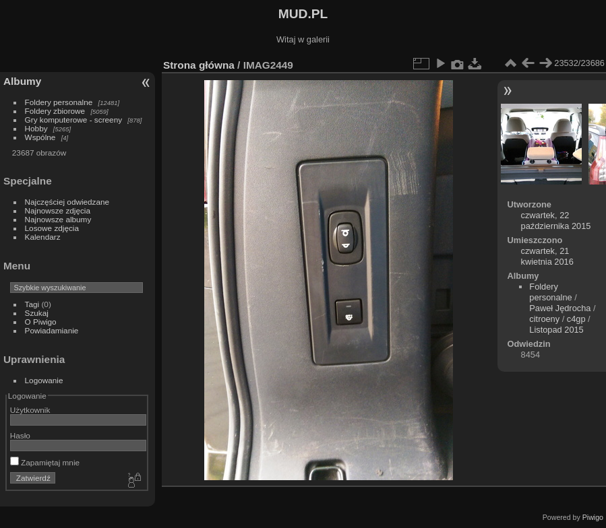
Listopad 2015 (556, 330)
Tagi (32, 304)
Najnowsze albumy (58, 219)
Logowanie (44, 380)
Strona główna (199, 65)
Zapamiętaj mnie (45, 462)
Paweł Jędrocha (559, 308)
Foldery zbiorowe (55, 110)
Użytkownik (30, 409)
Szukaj (37, 312)
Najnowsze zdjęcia (57, 210)
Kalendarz (43, 236)
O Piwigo (41, 321)
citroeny (544, 319)
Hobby (36, 128)
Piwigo (592, 517)
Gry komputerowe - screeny (74, 119)
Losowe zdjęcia (52, 228)
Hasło (20, 435)
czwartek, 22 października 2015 (556, 220)
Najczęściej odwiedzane (67, 201)
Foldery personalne (59, 102)
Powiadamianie (52, 330)
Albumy (22, 81)
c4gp (576, 319)
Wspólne (40, 137)
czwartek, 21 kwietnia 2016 (547, 256)
